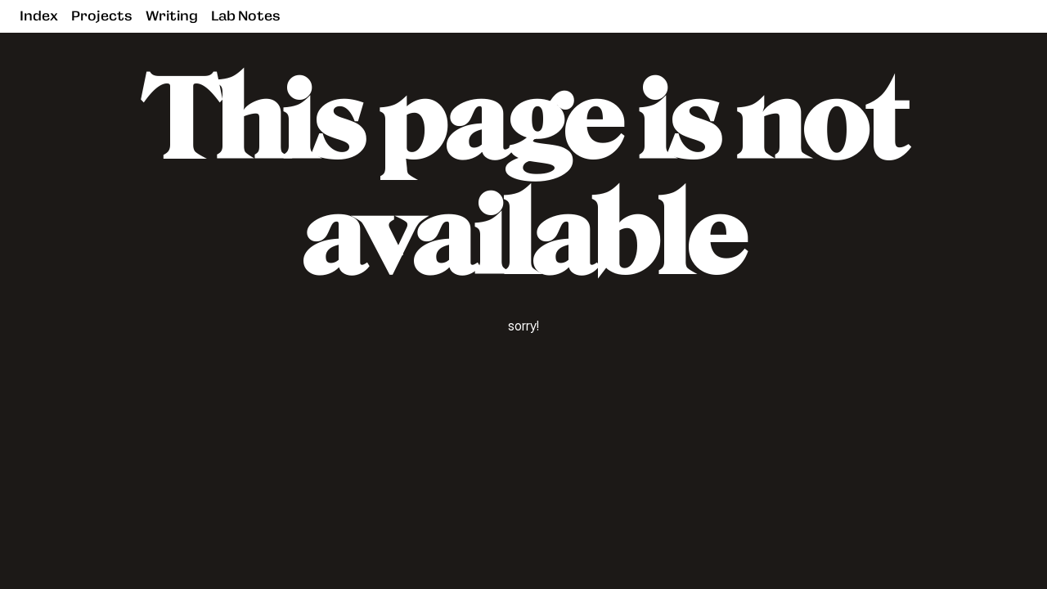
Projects (102, 16)
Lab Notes (246, 16)
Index (39, 16)
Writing (172, 16)
